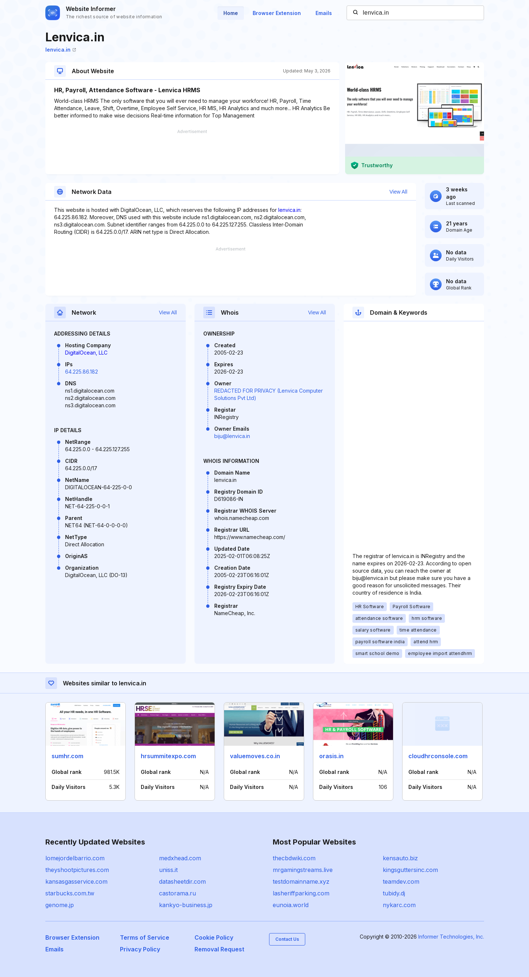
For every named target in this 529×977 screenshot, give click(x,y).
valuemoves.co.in (255, 756)
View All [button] (398, 192)
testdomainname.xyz (301, 881)
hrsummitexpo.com (168, 756)
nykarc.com (399, 905)
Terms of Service (144, 937)
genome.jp (59, 905)
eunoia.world (291, 905)
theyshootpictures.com (77, 869)
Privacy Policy (140, 949)
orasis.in (331, 756)
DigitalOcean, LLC (86, 352)
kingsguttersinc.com (410, 869)
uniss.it (168, 869)
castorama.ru (177, 893)
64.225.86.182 (81, 371)
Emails (323, 13)
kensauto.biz (400, 858)
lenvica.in (60, 49)
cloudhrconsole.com (438, 756)
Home (230, 13)
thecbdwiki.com (294, 858)
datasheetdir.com (182, 881)
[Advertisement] (192, 151)
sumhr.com (67, 756)
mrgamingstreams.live (303, 869)
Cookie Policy (213, 937)
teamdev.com (401, 881)
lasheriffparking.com (301, 893)
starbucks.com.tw (69, 893)
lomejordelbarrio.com (75, 858)
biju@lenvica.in (232, 436)
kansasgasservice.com (76, 881)
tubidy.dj (394, 893)
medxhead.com (180, 858)
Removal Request (219, 949)
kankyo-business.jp (185, 905)
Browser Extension (277, 13)
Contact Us (287, 939)
